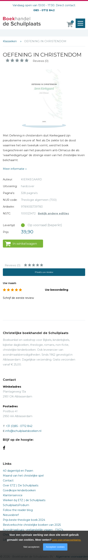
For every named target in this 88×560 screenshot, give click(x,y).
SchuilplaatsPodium (16, 505)
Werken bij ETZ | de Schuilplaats (24, 500)
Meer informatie (13, 169)
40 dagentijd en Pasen (18, 470)
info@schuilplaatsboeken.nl (23, 431)
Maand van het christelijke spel (23, 475)
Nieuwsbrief (11, 515)
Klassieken (10, 41)
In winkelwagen (25, 243)
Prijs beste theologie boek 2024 (24, 520)
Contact (8, 480)
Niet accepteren (31, 547)
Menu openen (81, 23)
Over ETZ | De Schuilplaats (20, 485)
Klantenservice (12, 495)
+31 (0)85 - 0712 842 (19, 426)
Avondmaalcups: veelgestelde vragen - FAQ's (33, 529)
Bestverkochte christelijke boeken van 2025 (32, 525)
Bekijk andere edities (53, 213)
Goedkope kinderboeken (19, 490)
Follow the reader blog (18, 510)
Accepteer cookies (55, 547)
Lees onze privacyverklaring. (66, 540)
